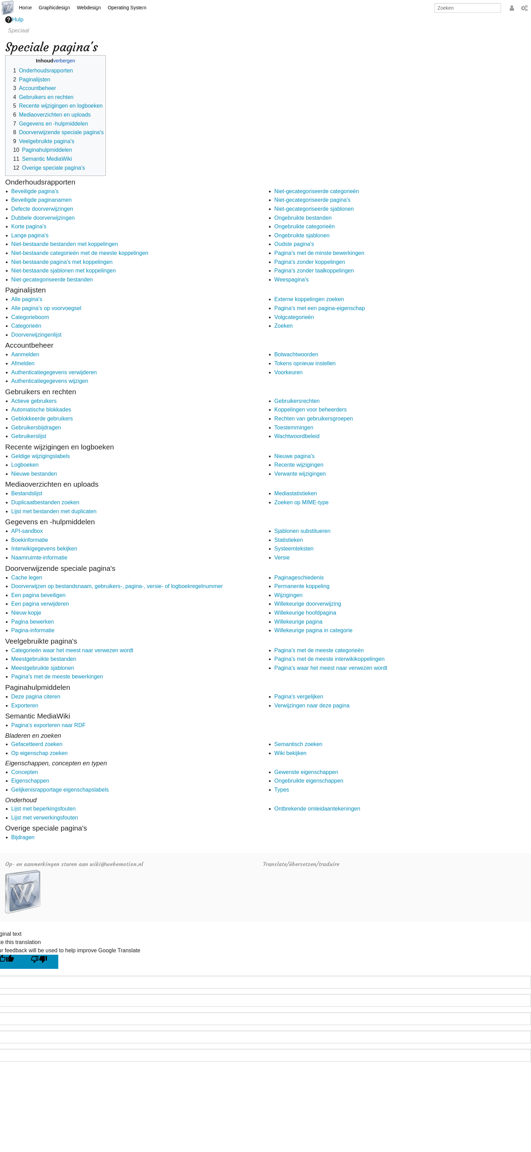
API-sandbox (27, 531)
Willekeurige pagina (298, 622)
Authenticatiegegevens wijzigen (49, 381)
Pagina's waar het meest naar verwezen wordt (331, 668)
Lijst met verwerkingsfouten (44, 818)
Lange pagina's (30, 235)
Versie (282, 557)
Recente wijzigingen (298, 465)
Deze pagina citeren (35, 696)
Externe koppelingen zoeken (309, 299)
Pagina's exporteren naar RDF (48, 725)
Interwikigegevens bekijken (44, 549)
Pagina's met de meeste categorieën (319, 650)
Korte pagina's (29, 226)
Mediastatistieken (295, 493)
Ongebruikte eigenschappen (308, 781)
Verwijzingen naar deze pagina (312, 705)
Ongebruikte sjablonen (302, 235)
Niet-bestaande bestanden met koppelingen (64, 244)
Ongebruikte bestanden (303, 218)
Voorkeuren (288, 372)
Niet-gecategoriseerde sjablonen (314, 209)
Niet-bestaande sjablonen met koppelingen (63, 271)
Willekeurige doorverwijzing (307, 604)
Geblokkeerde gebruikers (42, 418)
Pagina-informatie (32, 630)
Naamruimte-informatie (39, 557)
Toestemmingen (293, 427)
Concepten (24, 772)
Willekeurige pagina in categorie (313, 630)
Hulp (14, 19)
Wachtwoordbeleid (297, 436)
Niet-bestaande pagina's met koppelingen (62, 262)
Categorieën (26, 326)
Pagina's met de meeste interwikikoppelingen (329, 659)
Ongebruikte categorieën (304, 226)
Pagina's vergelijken (298, 696)
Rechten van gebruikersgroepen (313, 418)
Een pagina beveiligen (38, 595)
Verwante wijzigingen (300, 474)
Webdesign (89, 7)
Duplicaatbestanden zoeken (45, 502)
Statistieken (288, 540)
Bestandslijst (26, 493)
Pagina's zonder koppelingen (309, 262)
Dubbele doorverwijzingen (43, 218)
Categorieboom (30, 317)
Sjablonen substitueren (302, 531)
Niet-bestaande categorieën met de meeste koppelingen (80, 253)
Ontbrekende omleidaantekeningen (317, 809)
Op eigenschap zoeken (39, 753)
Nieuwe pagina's (294, 456)
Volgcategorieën (294, 317)
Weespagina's (291, 279)
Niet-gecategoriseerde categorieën (316, 191)
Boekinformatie (29, 540)
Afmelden (23, 363)
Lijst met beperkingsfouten (43, 809)
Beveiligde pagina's (35, 191)
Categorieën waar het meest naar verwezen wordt (72, 650)
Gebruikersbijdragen (36, 427)
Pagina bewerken (32, 622)
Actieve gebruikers (34, 401)
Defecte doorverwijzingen (42, 209)
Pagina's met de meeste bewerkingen (57, 676)
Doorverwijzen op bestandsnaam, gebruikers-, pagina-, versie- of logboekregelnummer (117, 586)
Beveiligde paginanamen (41, 200)
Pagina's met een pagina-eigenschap (319, 308)
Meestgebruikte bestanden (44, 659)
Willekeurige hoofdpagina (305, 613)
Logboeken (25, 465)
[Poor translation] (41, 962)
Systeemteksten (294, 549)
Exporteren (24, 705)
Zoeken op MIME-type (301, 502)
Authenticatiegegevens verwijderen (54, 372)
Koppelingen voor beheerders (310, 410)
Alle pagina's (26, 299)
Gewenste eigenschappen (306, 772)
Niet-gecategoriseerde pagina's (312, 200)
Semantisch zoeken (298, 744)
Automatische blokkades (41, 410)
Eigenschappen (30, 781)
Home (25, 7)
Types (281, 790)
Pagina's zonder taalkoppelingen (314, 271)
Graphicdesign (54, 7)
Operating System (127, 7)
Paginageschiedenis (299, 577)
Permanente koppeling (302, 586)
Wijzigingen (288, 595)
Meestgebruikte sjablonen (42, 668)
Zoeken (283, 326)
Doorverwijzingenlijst (36, 335)
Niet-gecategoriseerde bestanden (52, 279)
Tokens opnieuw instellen (305, 363)
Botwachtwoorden (296, 354)
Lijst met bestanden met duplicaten (54, 511)
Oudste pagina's (294, 244)
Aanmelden (25, 354)
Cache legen (26, 577)
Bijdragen (23, 837)
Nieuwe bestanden (34, 474)
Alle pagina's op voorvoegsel (46, 308)
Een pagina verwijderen (40, 604)
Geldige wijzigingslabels (40, 456)
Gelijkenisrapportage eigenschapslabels (60, 790)
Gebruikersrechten (297, 401)
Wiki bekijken (290, 753)
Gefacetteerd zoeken (37, 744)
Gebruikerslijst (28, 436)
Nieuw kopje (26, 613)
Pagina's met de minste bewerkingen (319, 253)
